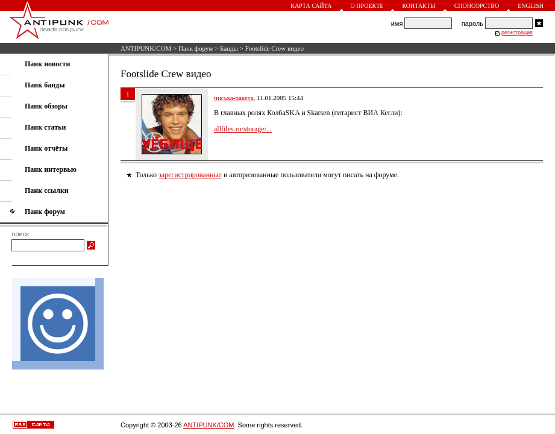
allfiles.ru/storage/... (243, 129)
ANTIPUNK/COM (146, 48)
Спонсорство (477, 5)
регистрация (517, 33)
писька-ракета (234, 97)
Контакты (418, 5)
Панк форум (195, 48)
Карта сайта (310, 5)
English (531, 5)
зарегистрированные (190, 175)
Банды (229, 48)
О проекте (367, 5)
